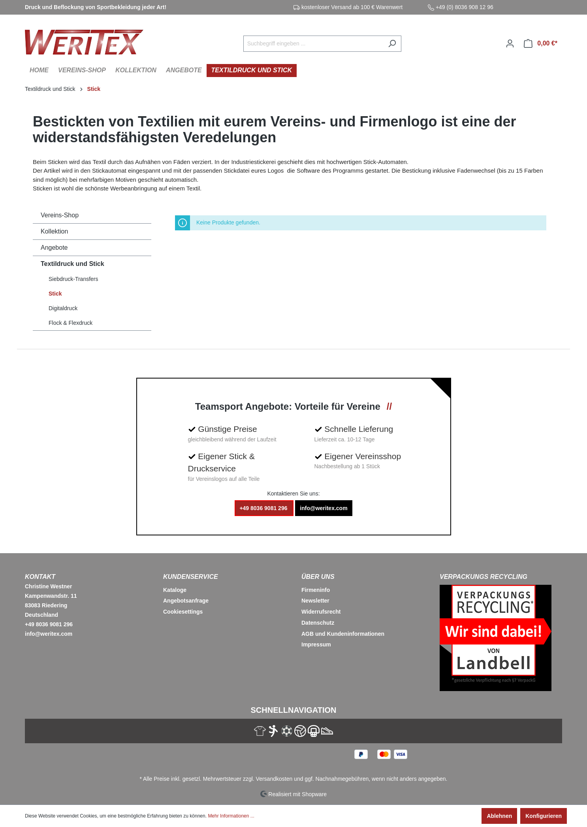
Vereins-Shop (60, 215)
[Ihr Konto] (510, 43)
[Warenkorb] (540, 43)
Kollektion (54, 231)
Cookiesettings (183, 611)
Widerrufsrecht (321, 611)
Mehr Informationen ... (231, 816)
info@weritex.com (323, 508)
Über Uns (318, 576)
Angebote (54, 247)
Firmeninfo (315, 590)
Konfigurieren (543, 816)
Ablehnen (499, 816)
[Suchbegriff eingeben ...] (313, 44)
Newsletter (315, 600)
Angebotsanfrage (186, 600)
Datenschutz (317, 623)
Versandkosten (274, 779)
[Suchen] (392, 44)
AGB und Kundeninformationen (342, 634)
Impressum (316, 644)
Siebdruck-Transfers (73, 279)
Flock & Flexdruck (70, 323)
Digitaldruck (63, 308)
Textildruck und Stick (72, 263)
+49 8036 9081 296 (264, 508)
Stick (55, 293)
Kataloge (174, 590)
